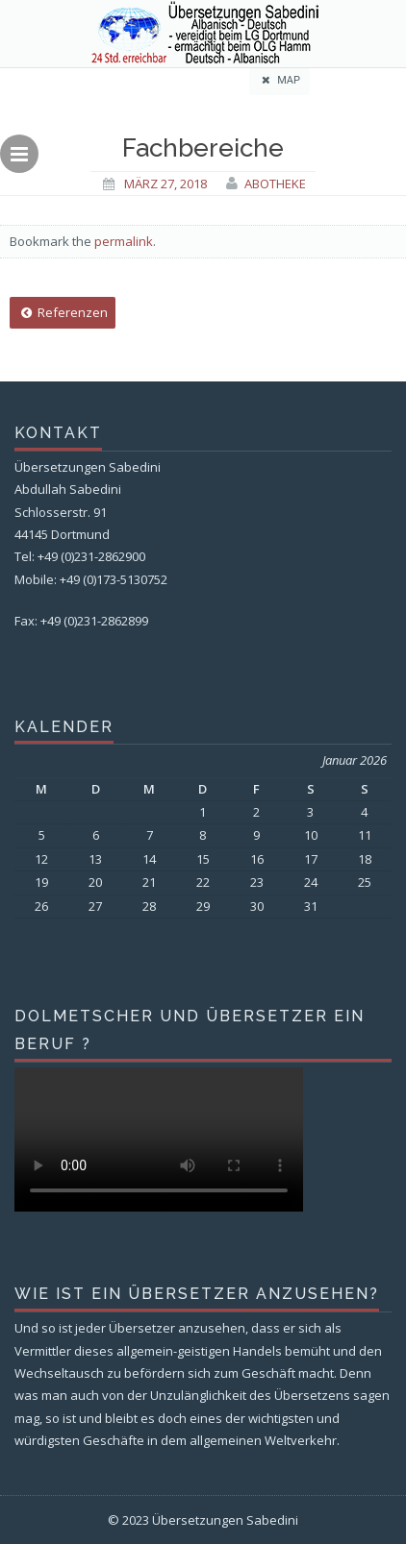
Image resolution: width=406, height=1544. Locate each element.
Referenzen (62, 312)
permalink (123, 241)
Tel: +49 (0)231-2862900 (79, 556)
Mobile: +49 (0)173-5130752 (90, 579)
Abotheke (275, 183)
